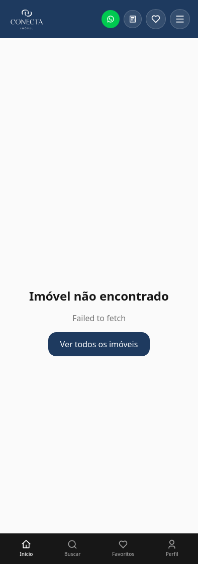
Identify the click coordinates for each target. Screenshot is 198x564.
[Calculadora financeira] (133, 19)
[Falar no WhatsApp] (111, 19)
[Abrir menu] (180, 19)
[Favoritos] (156, 19)
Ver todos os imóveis (99, 344)
